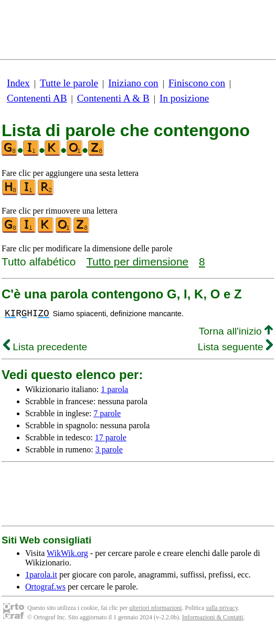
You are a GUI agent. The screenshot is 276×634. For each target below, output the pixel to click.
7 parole (107, 413)
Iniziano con (133, 82)
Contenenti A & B (113, 98)
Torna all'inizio (236, 331)
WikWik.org (67, 553)
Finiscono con (196, 82)
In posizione (184, 98)
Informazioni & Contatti (212, 617)
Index (18, 82)
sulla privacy (222, 607)
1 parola (114, 389)
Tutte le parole (69, 82)
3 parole (109, 449)
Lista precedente (45, 346)
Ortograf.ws (45, 586)
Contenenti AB (37, 98)
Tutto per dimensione (137, 261)
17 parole (110, 437)
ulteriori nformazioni (155, 607)
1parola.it (41, 574)
